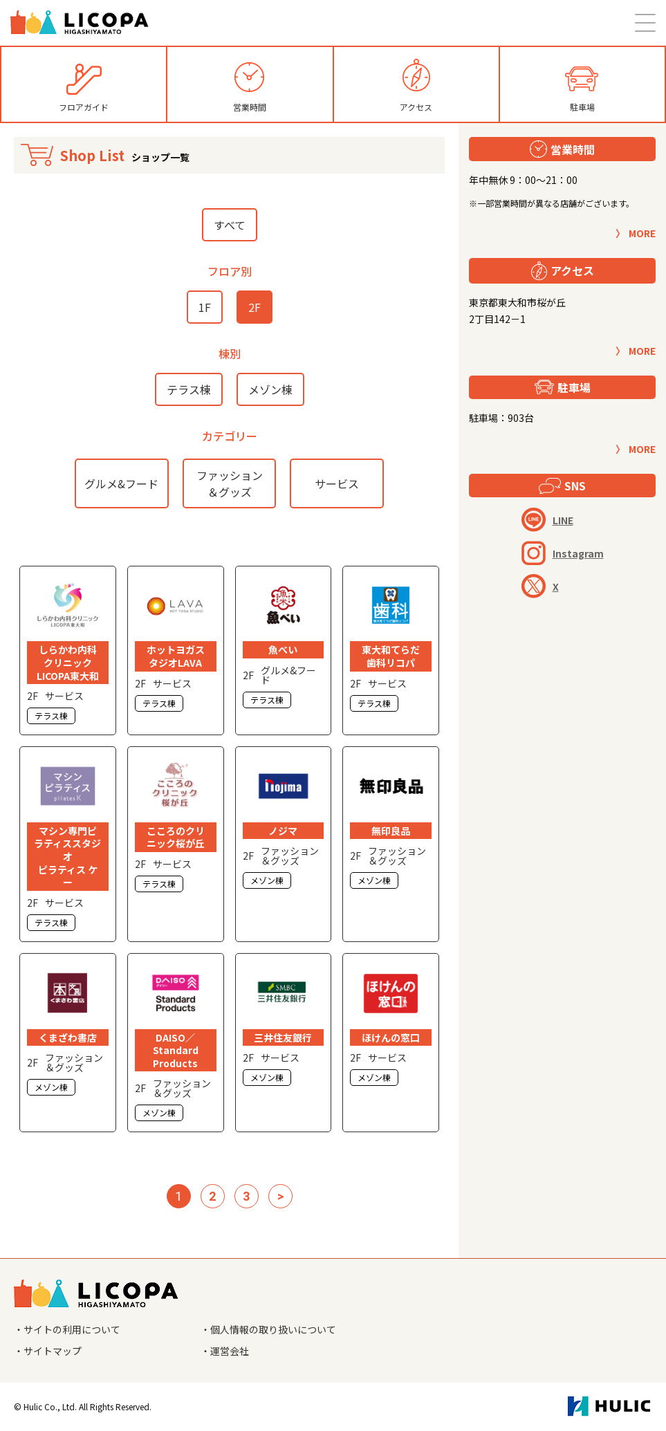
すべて (230, 224)
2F (254, 307)
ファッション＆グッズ (229, 483)
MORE (642, 233)
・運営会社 (225, 1351)
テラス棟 (189, 389)
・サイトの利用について (67, 1329)
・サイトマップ (48, 1351)
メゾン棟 (270, 389)
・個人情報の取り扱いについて (268, 1329)
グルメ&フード (121, 483)
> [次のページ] (280, 1196)
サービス (337, 483)
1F (204, 307)
